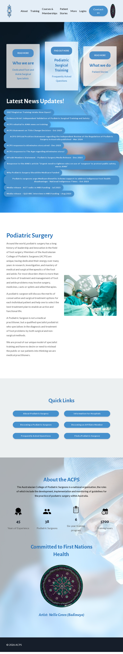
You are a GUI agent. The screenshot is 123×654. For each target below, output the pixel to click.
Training (34, 10)
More (73, 10)
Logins (82, 10)
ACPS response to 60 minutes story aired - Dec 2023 (34, 147)
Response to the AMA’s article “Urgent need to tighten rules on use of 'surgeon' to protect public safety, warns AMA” (61, 167)
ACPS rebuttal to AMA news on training (27, 126)
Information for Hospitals (87, 416)
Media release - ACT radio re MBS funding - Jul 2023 (34, 190)
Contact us (98, 11)
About (24, 10)
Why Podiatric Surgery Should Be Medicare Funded (33, 175)
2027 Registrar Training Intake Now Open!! (29, 114)
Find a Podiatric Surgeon (87, 438)
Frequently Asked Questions (36, 438)
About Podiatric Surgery (36, 416)
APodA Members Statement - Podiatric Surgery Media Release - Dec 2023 (45, 160)
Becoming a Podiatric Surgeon (36, 427)
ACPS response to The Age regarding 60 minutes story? (36, 153)
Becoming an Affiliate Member (87, 427)
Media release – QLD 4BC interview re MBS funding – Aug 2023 (39, 196)
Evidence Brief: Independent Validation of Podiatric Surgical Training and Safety (48, 120)
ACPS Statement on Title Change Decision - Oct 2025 (34, 132)
